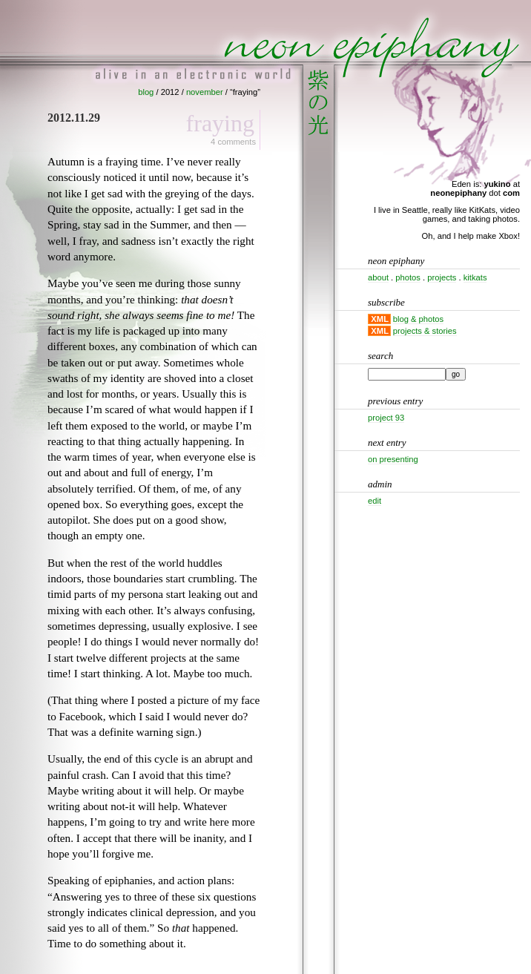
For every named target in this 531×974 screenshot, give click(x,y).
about (378, 277)
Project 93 (386, 417)
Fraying (220, 123)
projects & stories (425, 330)
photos (407, 277)
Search (380, 355)
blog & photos (418, 319)
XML (380, 319)
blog (146, 92)
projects (441, 277)
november (204, 92)
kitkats (475, 277)
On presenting (393, 459)
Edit (374, 500)
